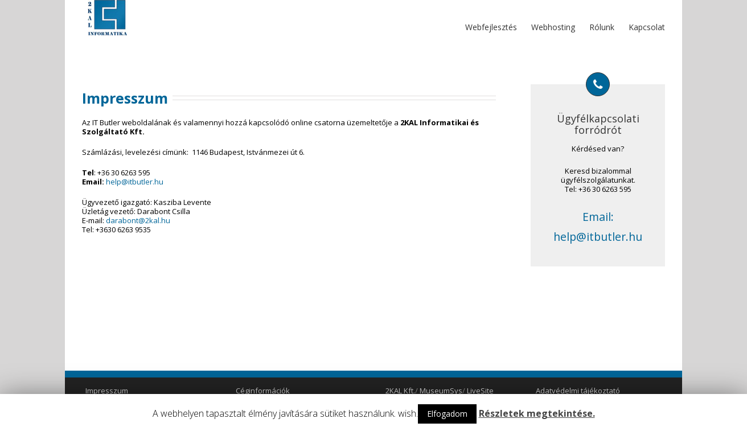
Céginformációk (263, 390)
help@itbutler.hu (134, 181)
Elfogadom (447, 413)
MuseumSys (441, 390)
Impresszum (106, 390)
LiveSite (480, 390)
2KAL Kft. (400, 390)
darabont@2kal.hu (138, 220)
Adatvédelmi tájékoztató (578, 390)
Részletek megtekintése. (537, 413)
